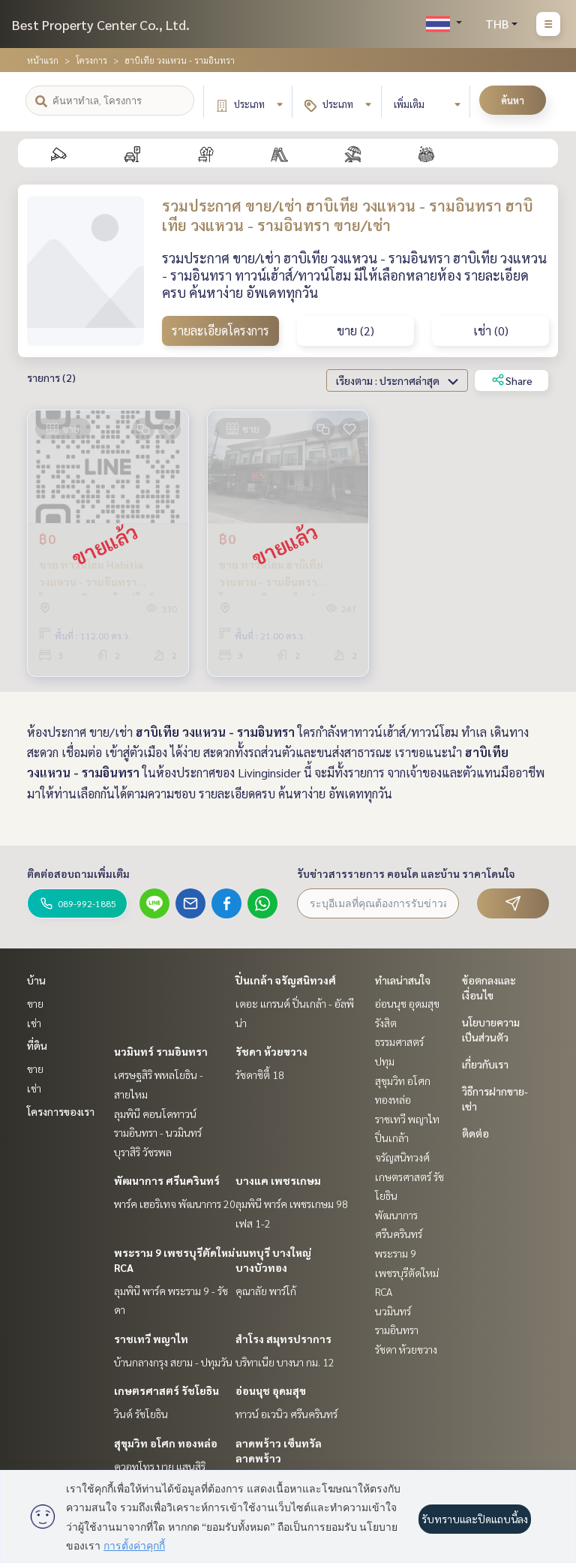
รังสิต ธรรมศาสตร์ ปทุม (399, 1042)
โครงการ (91, 60)
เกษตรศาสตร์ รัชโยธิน (166, 1390)
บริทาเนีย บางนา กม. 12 (285, 1362)
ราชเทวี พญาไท (151, 1338)
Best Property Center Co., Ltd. (101, 24)
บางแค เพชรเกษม (278, 1180)
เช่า (34, 1022)
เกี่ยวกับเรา (485, 1064)
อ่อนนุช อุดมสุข (271, 1390)
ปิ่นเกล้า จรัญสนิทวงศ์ (286, 980)
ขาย (35, 1003)
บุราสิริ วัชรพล (143, 1152)
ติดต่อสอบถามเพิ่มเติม (78, 873)
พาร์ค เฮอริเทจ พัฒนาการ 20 (175, 1203)
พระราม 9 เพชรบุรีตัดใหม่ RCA (407, 1272)
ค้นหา (512, 100)
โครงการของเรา (60, 1111)
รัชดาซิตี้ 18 (260, 1074)
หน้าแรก (42, 60)
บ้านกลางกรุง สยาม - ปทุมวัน (173, 1362)
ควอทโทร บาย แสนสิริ (160, 1466)
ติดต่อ (475, 1133)
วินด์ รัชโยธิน (141, 1413)
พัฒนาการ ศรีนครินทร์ (167, 1180)
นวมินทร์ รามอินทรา (161, 1051)
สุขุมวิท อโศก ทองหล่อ (166, 1443)
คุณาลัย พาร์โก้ (266, 1290)
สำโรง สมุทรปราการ (284, 1338)
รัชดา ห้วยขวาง (272, 1051)
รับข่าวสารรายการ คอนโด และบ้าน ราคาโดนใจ (406, 873)
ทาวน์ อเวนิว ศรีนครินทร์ (287, 1413)
